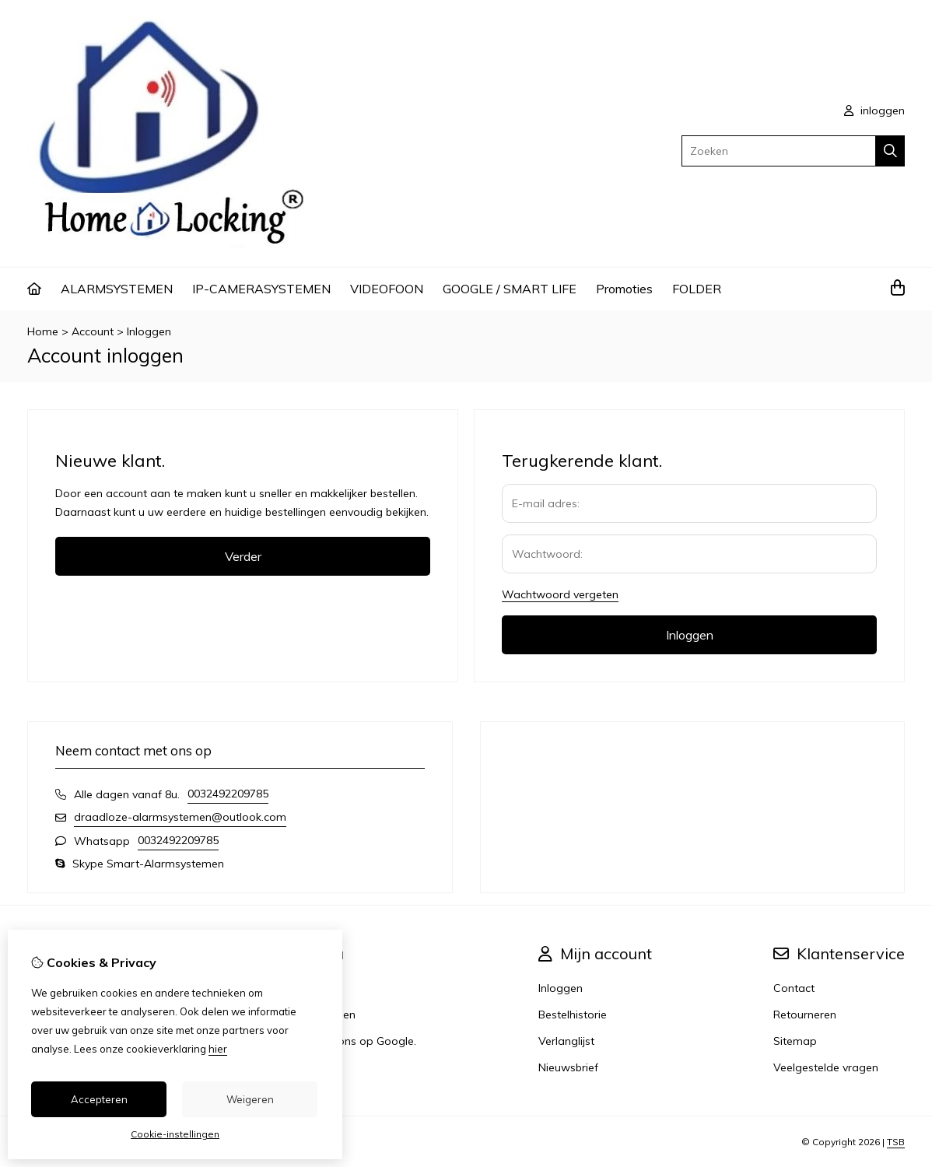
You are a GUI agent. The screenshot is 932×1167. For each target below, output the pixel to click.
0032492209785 (227, 794)
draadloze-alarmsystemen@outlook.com (180, 817)
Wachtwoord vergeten (560, 594)
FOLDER (696, 288)
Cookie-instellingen (175, 1134)
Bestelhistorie (572, 1015)
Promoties (624, 288)
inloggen (874, 110)
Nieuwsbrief (568, 1067)
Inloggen (149, 331)
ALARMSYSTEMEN (117, 288)
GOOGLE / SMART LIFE (509, 288)
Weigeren (250, 1099)
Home (42, 331)
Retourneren (804, 1015)
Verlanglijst (566, 1041)
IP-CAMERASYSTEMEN (261, 288)
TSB (896, 1142)
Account (93, 331)
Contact (794, 988)
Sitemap (795, 1041)
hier (217, 1049)
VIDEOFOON (386, 288)
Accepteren (99, 1099)
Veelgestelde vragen (825, 1067)
